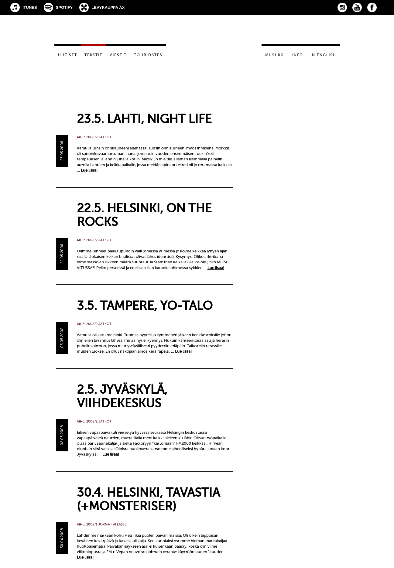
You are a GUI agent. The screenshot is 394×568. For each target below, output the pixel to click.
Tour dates (148, 55)
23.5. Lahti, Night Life (144, 119)
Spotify (64, 7)
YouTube (357, 7)
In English (323, 55)
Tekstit (93, 55)
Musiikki (275, 55)
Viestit (118, 55)
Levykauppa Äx (108, 7)
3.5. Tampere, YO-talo (145, 306)
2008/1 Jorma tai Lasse (106, 524)
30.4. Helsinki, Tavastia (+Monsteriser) (148, 499)
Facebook (372, 7)
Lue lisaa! (89, 170)
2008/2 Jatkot (98, 137)
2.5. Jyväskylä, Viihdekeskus (122, 396)
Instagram (342, 7)
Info (297, 55)
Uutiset (67, 55)
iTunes (29, 7)
